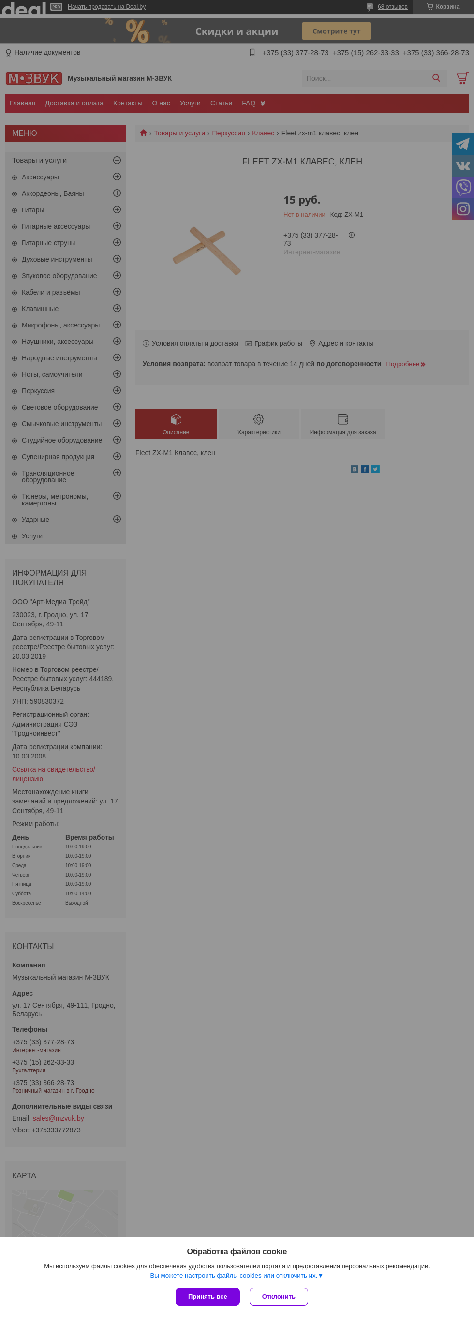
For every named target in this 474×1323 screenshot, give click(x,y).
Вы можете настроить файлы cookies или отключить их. (233, 1275)
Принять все (207, 1296)
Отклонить (279, 1296)
